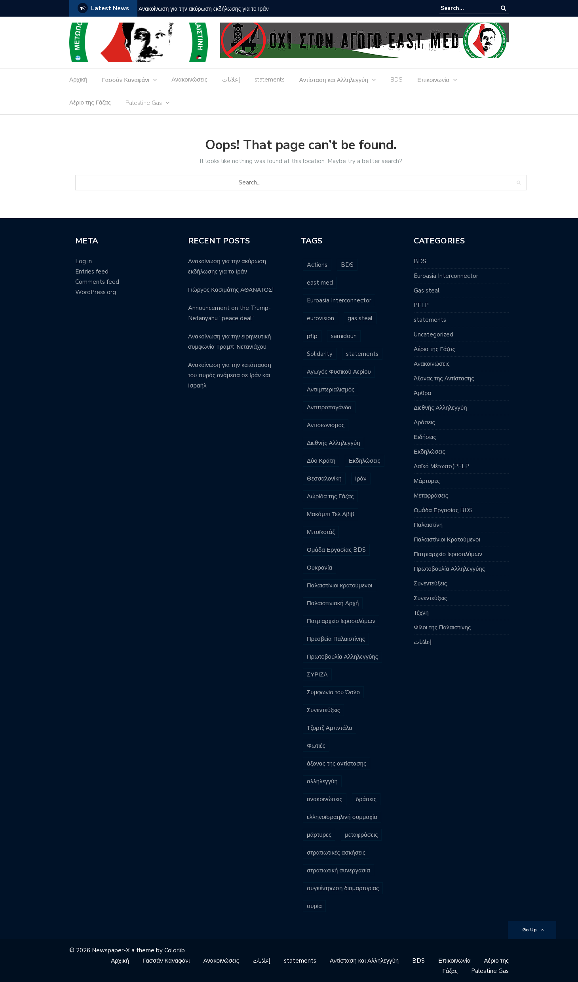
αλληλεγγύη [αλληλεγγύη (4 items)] (322, 781)
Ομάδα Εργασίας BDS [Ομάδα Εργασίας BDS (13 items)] (336, 550)
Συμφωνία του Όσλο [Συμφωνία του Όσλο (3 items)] (333, 692)
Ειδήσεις (425, 437)
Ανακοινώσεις (189, 80)
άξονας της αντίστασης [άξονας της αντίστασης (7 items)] (336, 763)
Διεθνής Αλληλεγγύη (440, 408)
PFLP (421, 305)
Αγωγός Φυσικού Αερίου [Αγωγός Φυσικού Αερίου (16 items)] (339, 372)
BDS (396, 80)
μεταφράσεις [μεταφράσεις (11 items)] (361, 835)
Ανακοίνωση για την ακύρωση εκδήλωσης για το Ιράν (204, 9)
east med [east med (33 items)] (320, 283)
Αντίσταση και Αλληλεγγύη (333, 80)
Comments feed (97, 282)
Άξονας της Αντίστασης (444, 378)
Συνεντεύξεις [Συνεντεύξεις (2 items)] (323, 710)
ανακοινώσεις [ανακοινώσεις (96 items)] (324, 799)
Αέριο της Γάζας (90, 102)
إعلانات (231, 80)
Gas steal (426, 290)
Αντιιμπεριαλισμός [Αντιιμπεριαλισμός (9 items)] (330, 389)
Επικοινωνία (433, 80)
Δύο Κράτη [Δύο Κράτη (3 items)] (321, 461)
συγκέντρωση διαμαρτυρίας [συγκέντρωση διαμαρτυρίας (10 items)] (343, 888)
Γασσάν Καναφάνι (126, 80)
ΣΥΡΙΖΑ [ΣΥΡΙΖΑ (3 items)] (317, 674)
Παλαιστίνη (428, 525)
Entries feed (91, 271)
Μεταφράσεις (431, 496)
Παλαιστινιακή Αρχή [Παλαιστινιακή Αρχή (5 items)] (333, 603)
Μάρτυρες (427, 481)
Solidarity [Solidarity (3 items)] (320, 354)
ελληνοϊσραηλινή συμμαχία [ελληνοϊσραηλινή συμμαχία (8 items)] (342, 817)
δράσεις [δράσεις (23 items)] (366, 799)
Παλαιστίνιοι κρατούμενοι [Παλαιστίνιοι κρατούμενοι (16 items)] (339, 585)
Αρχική (78, 80)
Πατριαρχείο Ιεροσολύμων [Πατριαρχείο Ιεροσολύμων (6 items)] (341, 621)
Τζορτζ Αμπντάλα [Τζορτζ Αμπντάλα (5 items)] (329, 728)
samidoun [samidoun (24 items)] (344, 336)
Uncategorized (433, 334)
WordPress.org (95, 292)
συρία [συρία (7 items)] (314, 906)
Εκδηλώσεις (429, 452)
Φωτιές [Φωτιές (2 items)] (316, 746)
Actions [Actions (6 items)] (317, 265)
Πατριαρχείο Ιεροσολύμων (448, 554)
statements (270, 80)
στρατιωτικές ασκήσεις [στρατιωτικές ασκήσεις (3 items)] (336, 853)
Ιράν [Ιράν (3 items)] (361, 478)
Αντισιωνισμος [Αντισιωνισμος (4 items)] (325, 425)
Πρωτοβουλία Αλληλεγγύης (449, 569)
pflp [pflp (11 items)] (312, 336)
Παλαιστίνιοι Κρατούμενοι (447, 539)
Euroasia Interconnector (446, 276)
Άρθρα (422, 393)
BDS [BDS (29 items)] (347, 265)
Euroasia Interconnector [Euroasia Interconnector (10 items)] (339, 300)
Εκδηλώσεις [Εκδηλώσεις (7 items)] (364, 461)
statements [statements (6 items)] (362, 354)
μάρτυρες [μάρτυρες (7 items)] (319, 835)
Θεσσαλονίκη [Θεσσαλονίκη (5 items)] (324, 478)
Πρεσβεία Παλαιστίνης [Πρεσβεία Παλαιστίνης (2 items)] (336, 639)
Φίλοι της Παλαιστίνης (442, 627)
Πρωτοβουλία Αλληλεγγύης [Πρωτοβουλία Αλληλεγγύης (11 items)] (342, 657)
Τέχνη (421, 613)
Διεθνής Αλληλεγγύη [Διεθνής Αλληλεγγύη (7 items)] (333, 443)
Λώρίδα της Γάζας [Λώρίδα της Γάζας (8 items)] (330, 496)
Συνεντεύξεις (430, 583)
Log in (83, 261)
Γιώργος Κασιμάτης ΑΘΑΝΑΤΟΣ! (231, 290)
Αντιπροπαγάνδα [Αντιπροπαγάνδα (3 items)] (329, 407)
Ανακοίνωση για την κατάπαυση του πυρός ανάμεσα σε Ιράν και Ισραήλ (229, 375)
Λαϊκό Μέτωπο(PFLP (441, 466)
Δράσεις (424, 422)
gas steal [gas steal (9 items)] (360, 318)
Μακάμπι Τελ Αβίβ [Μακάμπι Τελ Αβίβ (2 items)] (330, 514)
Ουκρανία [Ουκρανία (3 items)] (319, 568)
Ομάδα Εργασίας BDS (443, 510)
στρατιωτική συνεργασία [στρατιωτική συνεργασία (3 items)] (338, 870)
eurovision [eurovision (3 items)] (320, 318)
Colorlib (174, 950)
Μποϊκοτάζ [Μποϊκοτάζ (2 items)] (321, 532)
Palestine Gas (143, 103)
